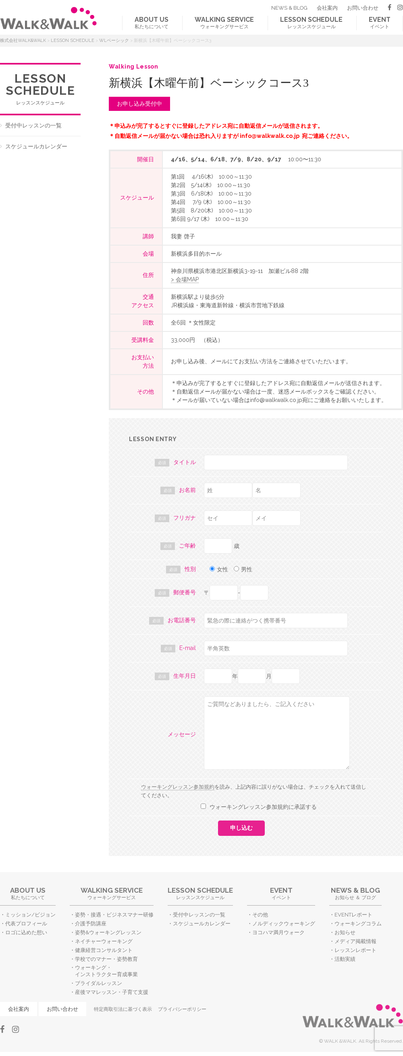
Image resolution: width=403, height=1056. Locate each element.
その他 (260, 915)
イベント (380, 22)
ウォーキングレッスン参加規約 (177, 787)
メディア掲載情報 (355, 941)
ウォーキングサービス (224, 22)
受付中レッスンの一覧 (33, 125)
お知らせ (344, 932)
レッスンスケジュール (311, 22)
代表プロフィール (26, 924)
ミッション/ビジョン (30, 915)
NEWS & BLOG (289, 8)
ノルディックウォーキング (283, 924)
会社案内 (327, 8)
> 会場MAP (185, 279)
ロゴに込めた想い (26, 932)
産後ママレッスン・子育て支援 (111, 992)
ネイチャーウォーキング (104, 941)
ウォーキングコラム (358, 924)
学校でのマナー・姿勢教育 (106, 959)
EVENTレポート (353, 915)
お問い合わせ (362, 8)
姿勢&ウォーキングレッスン (108, 932)
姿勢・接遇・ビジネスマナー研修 (114, 915)
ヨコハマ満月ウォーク (278, 932)
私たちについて (151, 22)
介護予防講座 (90, 924)
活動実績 (344, 959)
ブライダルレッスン (98, 983)
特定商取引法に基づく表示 (123, 1009)
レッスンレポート (355, 950)
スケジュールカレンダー (36, 146)
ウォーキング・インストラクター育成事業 (106, 970)
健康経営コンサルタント (104, 950)
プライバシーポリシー (182, 1009)
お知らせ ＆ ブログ (355, 893)
